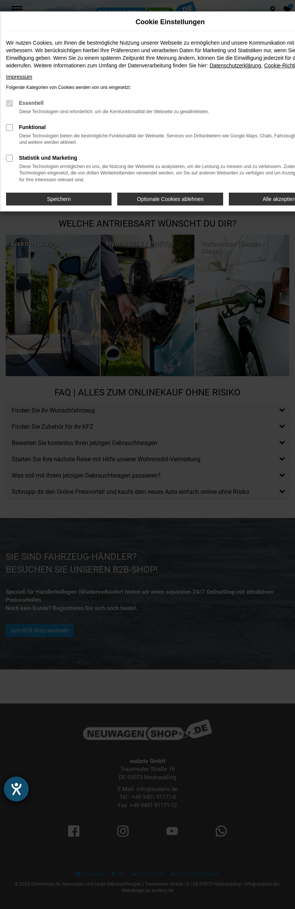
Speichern (59, 199)
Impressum (19, 77)
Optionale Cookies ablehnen (170, 199)
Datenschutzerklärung (235, 65)
